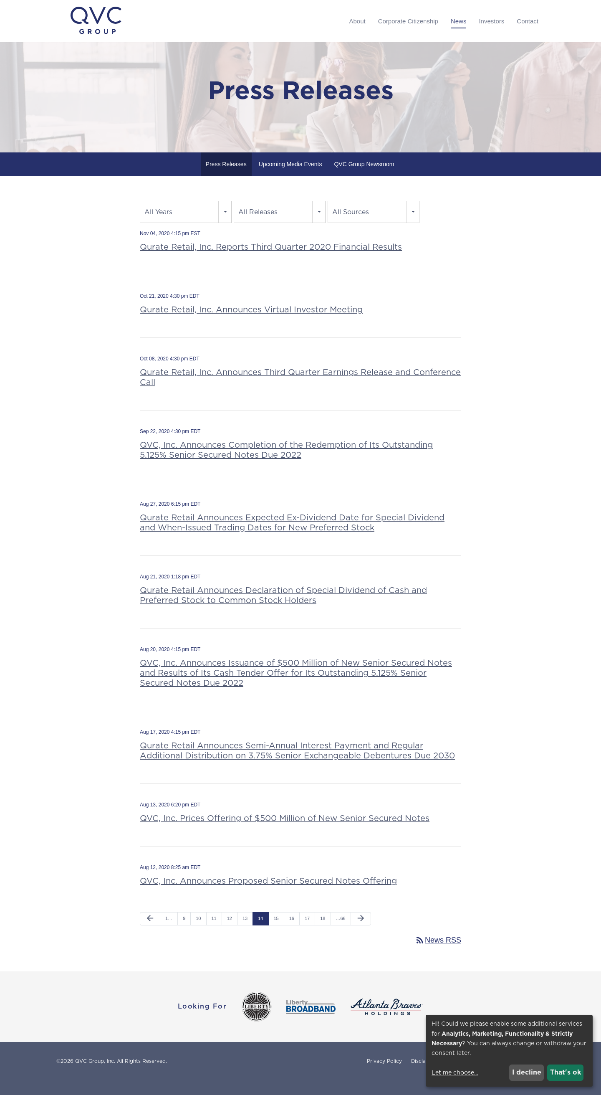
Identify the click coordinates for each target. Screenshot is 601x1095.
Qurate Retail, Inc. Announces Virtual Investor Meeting (251, 324)
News (459, 21)
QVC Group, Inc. (95, 1075)
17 (307, 932)
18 (322, 932)
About (357, 21)
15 (276, 932)
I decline (526, 1072)
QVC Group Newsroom (364, 178)
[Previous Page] (150, 933)
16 (291, 932)
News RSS (438, 955)
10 (198, 932)
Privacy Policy (384, 1075)
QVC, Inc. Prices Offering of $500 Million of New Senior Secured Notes (284, 833)
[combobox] (186, 226)
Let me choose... (455, 1072)
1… (168, 932)
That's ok (565, 1072)
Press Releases (226, 178)
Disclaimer (424, 1075)
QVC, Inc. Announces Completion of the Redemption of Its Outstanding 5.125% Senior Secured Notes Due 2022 (286, 464)
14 (260, 932)
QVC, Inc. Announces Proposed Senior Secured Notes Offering (268, 895)
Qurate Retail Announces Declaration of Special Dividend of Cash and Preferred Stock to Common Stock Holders (283, 610)
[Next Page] (361, 933)
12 (229, 932)
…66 (341, 932)
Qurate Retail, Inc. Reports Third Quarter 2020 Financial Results (271, 261)
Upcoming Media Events (290, 178)
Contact (527, 21)
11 (214, 932)
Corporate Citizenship (408, 21)
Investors (491, 21)
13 (244, 932)
